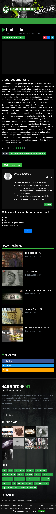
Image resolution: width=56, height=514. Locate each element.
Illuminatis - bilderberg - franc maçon (38, 290)
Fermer (41, 511)
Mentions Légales (16, 500)
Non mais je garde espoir (14, 223)
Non (5, 220)
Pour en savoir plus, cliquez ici (24, 511)
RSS (6, 370)
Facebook (7, 361)
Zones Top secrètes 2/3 (33, 252)
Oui (5, 217)
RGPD (27, 500)
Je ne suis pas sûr (11, 225)
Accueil (4, 500)
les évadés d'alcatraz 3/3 (33, 309)
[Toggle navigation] (5, 21)
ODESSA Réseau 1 (31, 271)
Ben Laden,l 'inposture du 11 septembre (38, 327)
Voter (28, 231)
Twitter (7, 365)
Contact (34, 500)
